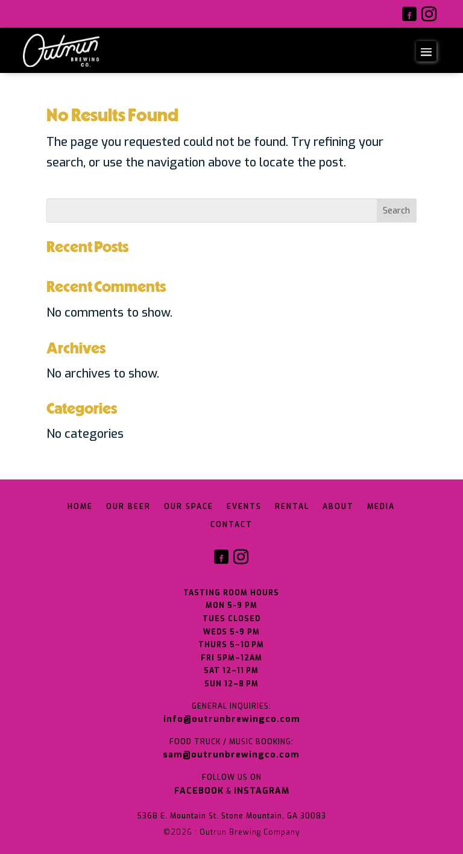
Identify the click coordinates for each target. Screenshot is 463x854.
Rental (292, 506)
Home (80, 506)
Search (396, 211)
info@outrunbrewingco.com (231, 719)
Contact (231, 525)
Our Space (188, 506)
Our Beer (128, 506)
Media (381, 506)
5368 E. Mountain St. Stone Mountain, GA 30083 (231, 816)
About (338, 506)
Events (244, 506)
